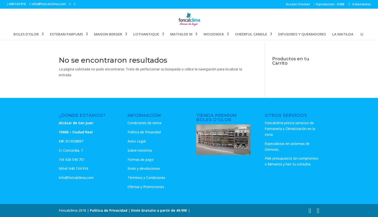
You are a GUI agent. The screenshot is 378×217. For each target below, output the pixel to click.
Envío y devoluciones (144, 168)
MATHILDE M (181, 34)
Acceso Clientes (298, 4)
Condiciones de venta (144, 123)
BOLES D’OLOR (26, 34)
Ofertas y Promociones (146, 186)
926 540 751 (75, 159)
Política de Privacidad (144, 132)
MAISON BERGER (108, 34)
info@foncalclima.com (76, 177)
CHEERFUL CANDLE (251, 34)
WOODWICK (213, 34)
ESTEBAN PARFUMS (66, 34)
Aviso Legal (137, 141)
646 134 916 (17, 4)
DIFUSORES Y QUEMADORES (302, 34)
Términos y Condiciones (146, 177)
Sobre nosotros (140, 150)
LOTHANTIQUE (146, 34)
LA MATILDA (342, 34)
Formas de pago (141, 159)
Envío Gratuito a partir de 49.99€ (159, 210)
